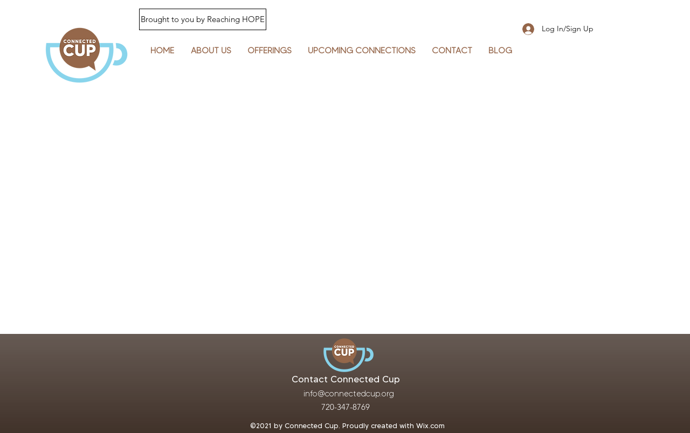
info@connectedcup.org (348, 394)
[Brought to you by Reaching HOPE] (202, 19)
